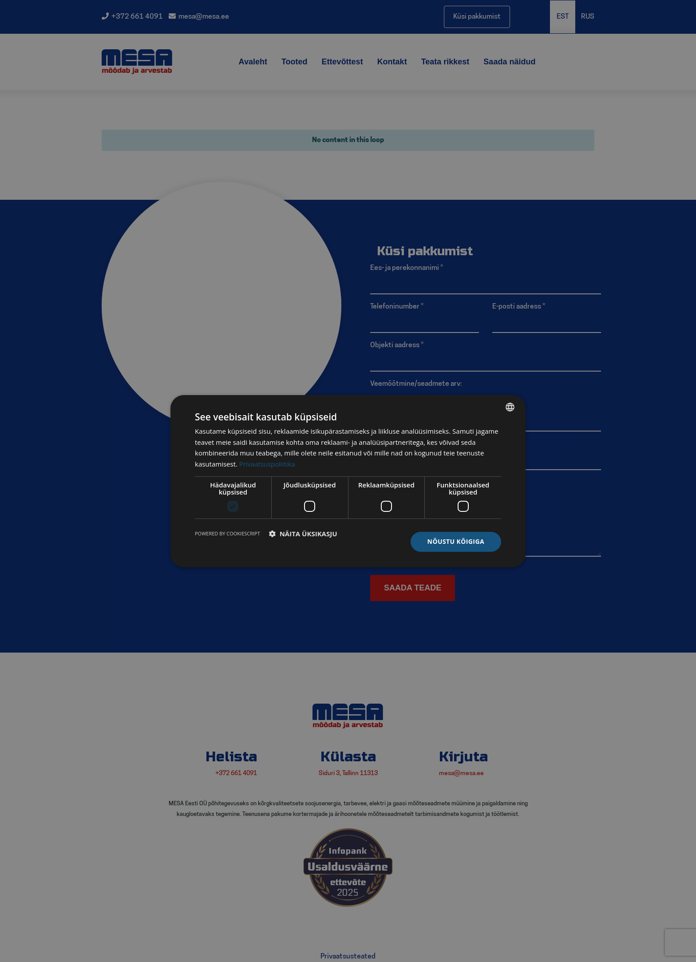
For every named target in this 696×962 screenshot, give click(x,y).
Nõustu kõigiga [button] (455, 541)
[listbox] (510, 406)
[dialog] (348, 481)
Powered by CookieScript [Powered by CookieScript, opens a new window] (227, 533)
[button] (303, 534)
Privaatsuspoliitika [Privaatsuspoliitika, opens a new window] (267, 463)
